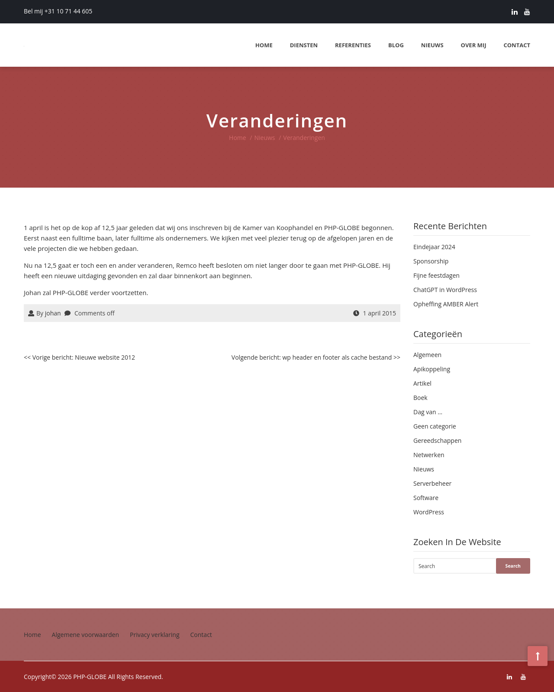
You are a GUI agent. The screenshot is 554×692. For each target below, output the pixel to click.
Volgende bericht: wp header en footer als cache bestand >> (316, 357)
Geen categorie (434, 426)
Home (264, 45)
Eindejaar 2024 (434, 247)
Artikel (422, 383)
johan (53, 313)
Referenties (353, 45)
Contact (516, 45)
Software (425, 498)
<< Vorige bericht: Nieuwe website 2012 (79, 357)
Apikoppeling (431, 369)
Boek (420, 397)
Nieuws (432, 45)
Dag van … (427, 412)
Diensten (304, 45)
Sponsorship (430, 261)
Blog (396, 45)
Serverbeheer (432, 483)
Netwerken (428, 455)
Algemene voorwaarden (85, 634)
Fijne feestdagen (436, 275)
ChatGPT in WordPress (445, 290)
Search (513, 566)
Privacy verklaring (155, 634)
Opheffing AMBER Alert (445, 304)
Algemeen (427, 355)
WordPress (428, 512)
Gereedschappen (437, 440)
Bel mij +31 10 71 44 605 (58, 11)
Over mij (473, 45)
